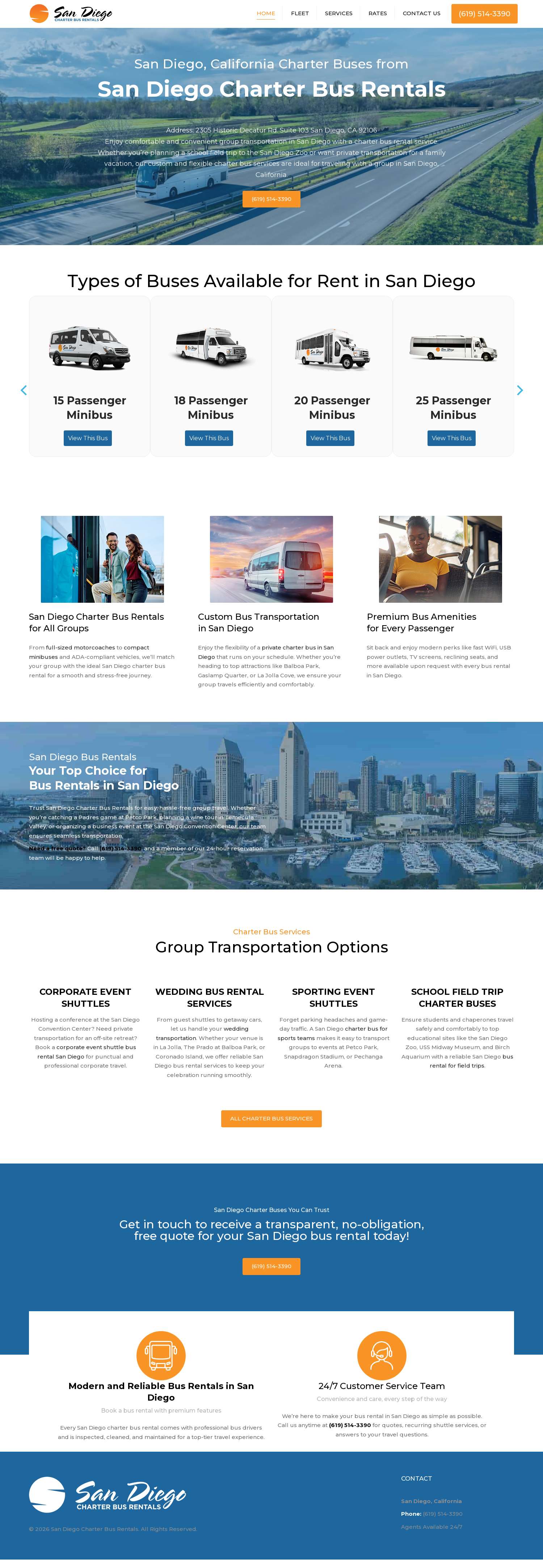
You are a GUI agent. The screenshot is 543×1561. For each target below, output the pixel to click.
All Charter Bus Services (271, 1120)
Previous (25, 392)
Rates (378, 13)
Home (266, 13)
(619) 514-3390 (484, 14)
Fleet (300, 13)
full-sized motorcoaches (80, 649)
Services (339, 13)
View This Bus (88, 439)
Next (517, 392)
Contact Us (422, 13)
